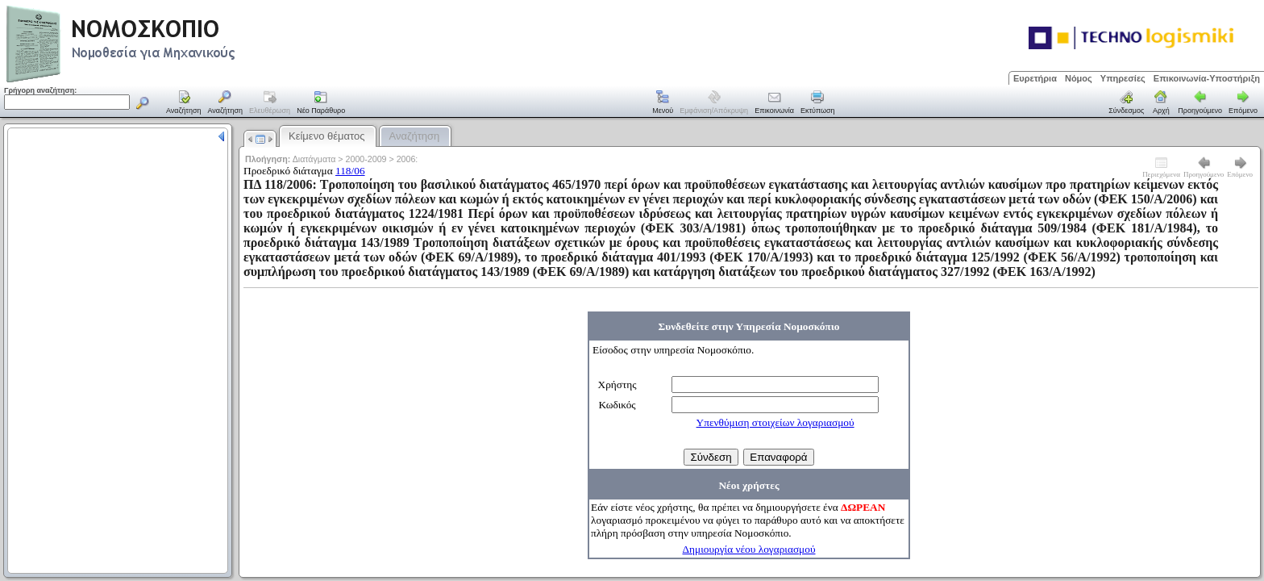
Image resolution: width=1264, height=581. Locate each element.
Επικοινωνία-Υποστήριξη (1207, 78)
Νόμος (1078, 78)
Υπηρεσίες (1123, 78)
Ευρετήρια (1035, 78)
